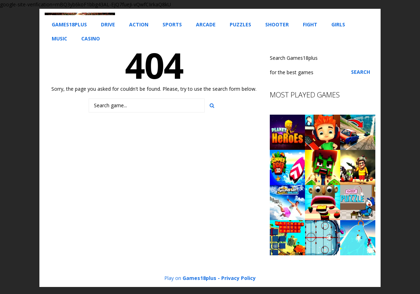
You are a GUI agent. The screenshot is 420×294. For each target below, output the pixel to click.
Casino (90, 38)
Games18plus (69, 24)
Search (360, 72)
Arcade (206, 24)
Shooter (277, 24)
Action (138, 24)
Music (59, 38)
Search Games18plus (294, 58)
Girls (338, 24)
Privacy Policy (238, 278)
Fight (310, 24)
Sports (172, 24)
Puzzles (240, 24)
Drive (108, 24)
